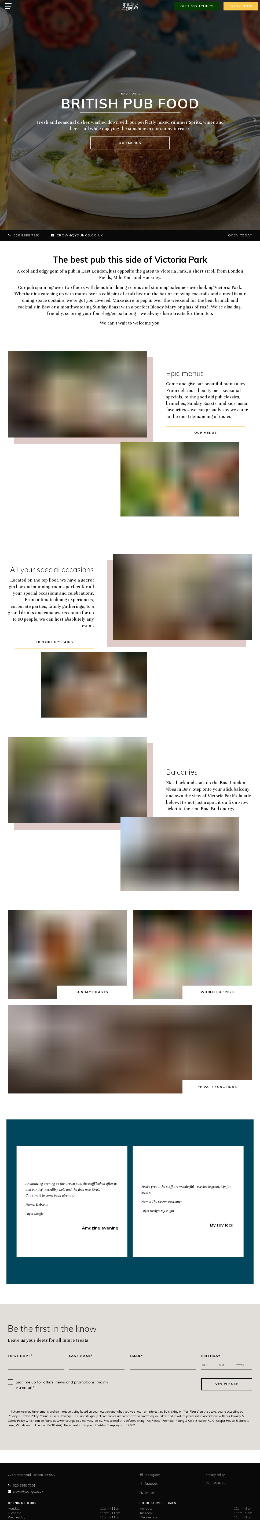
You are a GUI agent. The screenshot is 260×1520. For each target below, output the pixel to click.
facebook (149, 1483)
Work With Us (216, 1483)
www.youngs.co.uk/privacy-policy (79, 1421)
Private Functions (217, 1087)
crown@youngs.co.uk (77, 235)
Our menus (130, 143)
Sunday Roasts (91, 992)
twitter (147, 1492)
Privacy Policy (215, 1475)
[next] (254, 120)
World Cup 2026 (217, 992)
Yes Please (226, 1384)
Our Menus (205, 433)
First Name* (20, 1355)
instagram (150, 1475)
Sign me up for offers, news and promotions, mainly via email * (62, 1385)
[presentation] (157, 1384)
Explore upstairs (54, 642)
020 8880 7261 (24, 235)
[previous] (6, 120)
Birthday (211, 1355)
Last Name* (81, 1355)
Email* (136, 1355)
